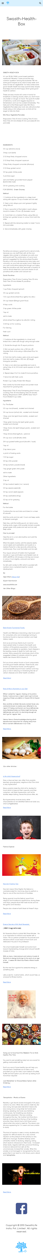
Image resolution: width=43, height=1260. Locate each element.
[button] (3, 3)
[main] (21, 21)
